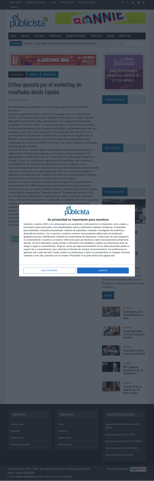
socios (51, 224)
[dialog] (77, 240)
